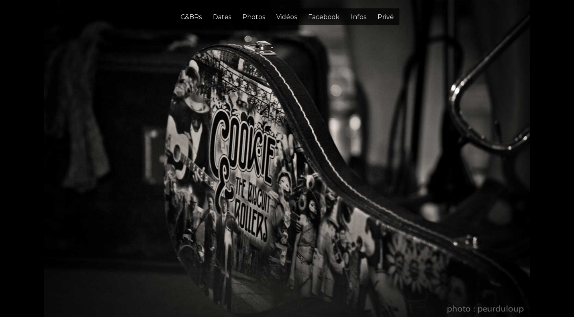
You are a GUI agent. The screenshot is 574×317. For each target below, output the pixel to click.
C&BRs (191, 17)
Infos (358, 17)
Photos (253, 17)
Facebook (324, 17)
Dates (222, 17)
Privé (385, 17)
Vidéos (286, 17)
